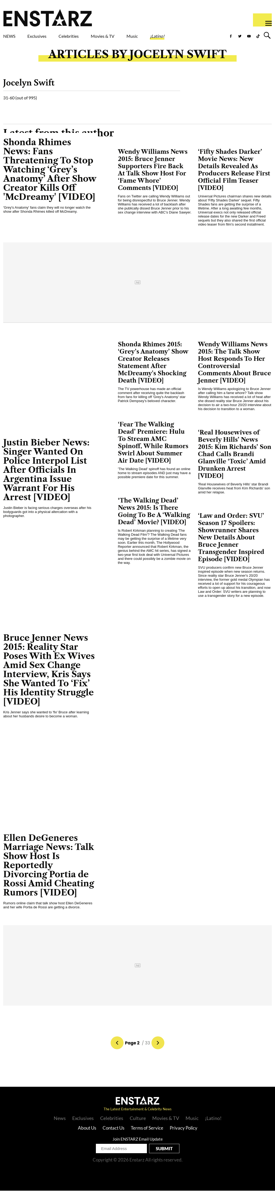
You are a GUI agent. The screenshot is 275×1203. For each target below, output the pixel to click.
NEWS (12, 37)
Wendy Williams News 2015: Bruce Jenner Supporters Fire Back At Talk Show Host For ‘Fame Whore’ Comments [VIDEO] (152, 182)
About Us (87, 1140)
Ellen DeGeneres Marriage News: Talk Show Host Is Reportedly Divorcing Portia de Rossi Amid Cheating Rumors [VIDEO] (48, 877)
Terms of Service (147, 1140)
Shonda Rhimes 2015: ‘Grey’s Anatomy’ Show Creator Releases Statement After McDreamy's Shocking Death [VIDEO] (153, 374)
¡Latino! (202, 37)
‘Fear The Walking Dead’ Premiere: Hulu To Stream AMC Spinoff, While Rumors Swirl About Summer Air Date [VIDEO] (153, 455)
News (60, 1130)
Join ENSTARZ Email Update (138, 1151)
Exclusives (49, 37)
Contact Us (113, 1140)
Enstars (47, 18)
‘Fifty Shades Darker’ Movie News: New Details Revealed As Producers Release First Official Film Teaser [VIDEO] (234, 182)
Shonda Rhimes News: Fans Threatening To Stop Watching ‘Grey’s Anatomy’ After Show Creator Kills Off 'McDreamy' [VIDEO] (49, 181)
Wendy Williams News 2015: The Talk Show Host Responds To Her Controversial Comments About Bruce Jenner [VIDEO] (234, 374)
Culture (138, 1130)
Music (169, 37)
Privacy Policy (183, 1140)
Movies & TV (133, 40)
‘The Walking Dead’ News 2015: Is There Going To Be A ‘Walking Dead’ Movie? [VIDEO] (154, 523)
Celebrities (93, 37)
